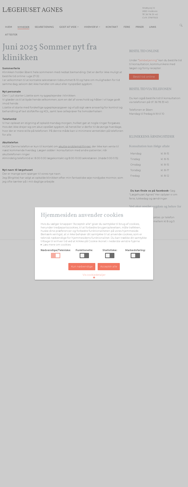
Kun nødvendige (82, 268)
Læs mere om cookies (56, 246)
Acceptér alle (108, 268)
